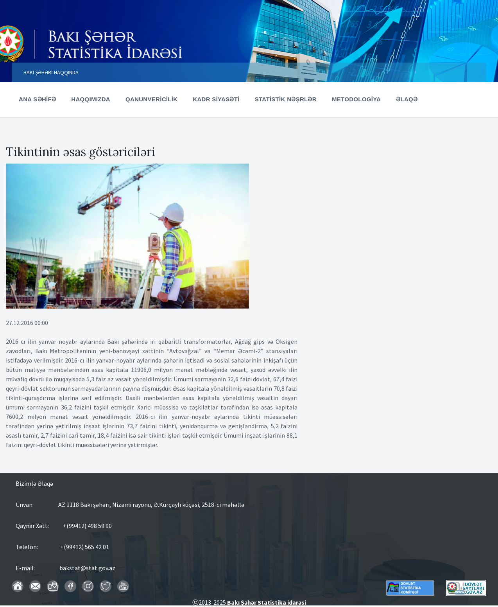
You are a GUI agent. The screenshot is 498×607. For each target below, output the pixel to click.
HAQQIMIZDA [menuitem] (90, 99)
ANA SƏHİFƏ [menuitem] (37, 99)
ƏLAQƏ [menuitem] (406, 99)
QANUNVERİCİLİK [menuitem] (151, 99)
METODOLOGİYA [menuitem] (356, 99)
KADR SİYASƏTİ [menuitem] (216, 99)
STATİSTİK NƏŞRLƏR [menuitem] (286, 99)
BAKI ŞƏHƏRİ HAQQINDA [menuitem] (51, 72)
